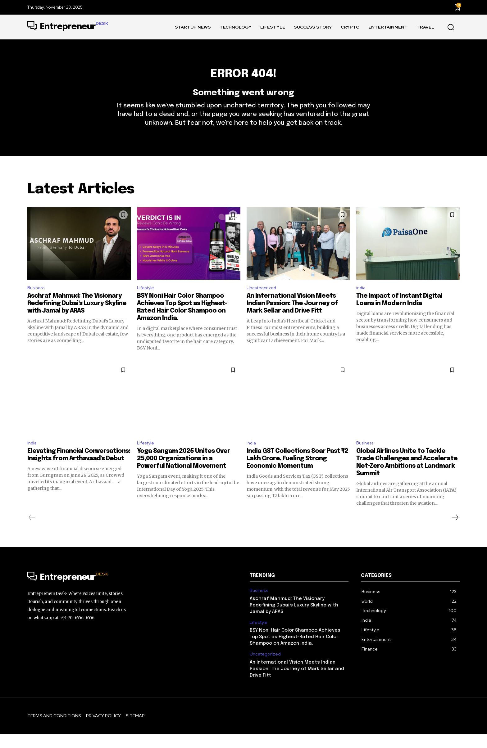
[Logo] (67, 27)
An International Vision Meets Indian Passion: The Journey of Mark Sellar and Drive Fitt (292, 316)
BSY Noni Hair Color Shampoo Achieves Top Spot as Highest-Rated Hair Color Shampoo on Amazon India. (295, 651)
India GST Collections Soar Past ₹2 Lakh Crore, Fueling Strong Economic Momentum (297, 472)
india (361, 299)
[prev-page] (32, 531)
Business (37, 299)
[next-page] (455, 531)
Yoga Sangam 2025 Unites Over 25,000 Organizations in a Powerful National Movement (183, 472)
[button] (451, 27)
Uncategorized (264, 299)
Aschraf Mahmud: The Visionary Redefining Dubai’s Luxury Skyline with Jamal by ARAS (76, 316)
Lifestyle (147, 299)
